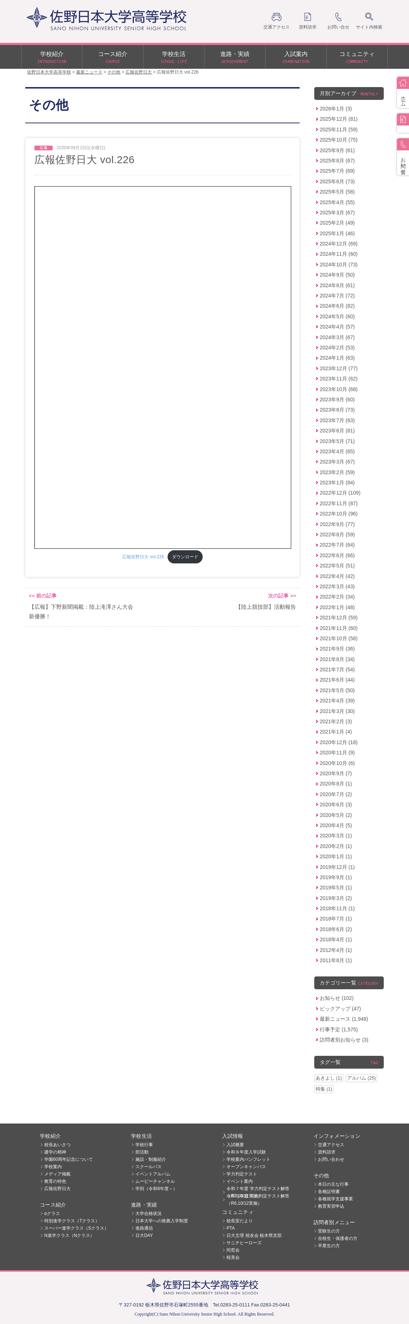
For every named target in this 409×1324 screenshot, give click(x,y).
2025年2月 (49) (337, 223)
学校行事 (144, 1144)
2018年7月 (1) (336, 919)
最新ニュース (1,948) (344, 1019)
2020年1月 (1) (336, 856)
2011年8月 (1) (336, 960)
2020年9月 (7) (336, 773)
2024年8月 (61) (337, 285)
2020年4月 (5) (336, 825)
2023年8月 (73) (337, 410)
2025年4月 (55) (337, 202)
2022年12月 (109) (340, 493)
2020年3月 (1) (336, 836)
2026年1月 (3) (336, 109)
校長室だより (239, 1220)
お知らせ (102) (337, 998)
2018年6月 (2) (336, 929)
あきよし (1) (329, 1078)
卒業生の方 (329, 1245)
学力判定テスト (241, 1174)
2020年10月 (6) (337, 763)
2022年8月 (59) (337, 534)
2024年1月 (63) (337, 358)
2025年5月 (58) (337, 192)
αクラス (52, 1213)
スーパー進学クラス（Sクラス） (76, 1228)
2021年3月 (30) (337, 711)
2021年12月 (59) (339, 617)
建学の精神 (55, 1152)
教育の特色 (55, 1181)
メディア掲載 (57, 1174)
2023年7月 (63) (337, 420)
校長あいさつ (57, 1144)
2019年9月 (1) (336, 877)
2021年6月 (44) (337, 680)
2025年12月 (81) (339, 119)
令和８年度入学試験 (246, 1152)
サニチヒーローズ (244, 1242)
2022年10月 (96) (339, 514)
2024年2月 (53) (337, 347)
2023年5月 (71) (337, 441)
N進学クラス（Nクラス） (69, 1235)
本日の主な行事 (333, 1184)
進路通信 (144, 1228)
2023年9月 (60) (337, 399)
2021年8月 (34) (337, 659)
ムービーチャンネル (155, 1181)
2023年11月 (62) (339, 379)
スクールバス (148, 1166)
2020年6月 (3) (336, 804)
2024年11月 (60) (339, 254)
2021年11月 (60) (339, 628)
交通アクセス (331, 1144)
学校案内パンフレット (248, 1159)
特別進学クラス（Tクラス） (72, 1220)
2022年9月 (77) (337, 524)
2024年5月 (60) (337, 316)
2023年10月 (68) (339, 389)
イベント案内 (239, 1181)
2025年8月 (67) (337, 161)
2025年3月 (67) (337, 212)
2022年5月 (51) (337, 566)
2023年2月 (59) (337, 472)
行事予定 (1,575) (339, 1029)
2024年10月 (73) (339, 264)
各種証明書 (329, 1191)
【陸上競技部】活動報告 (266, 607)
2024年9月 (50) (337, 275)
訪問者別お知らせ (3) (344, 1040)
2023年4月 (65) (337, 451)
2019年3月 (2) (336, 898)
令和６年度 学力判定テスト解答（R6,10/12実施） (257, 1199)
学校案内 (53, 1166)
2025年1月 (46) (337, 233)
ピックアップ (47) (340, 1009)
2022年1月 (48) (337, 607)
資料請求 (326, 1152)
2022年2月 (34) (337, 597)
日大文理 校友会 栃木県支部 (254, 1235)
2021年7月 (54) (337, 669)
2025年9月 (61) (337, 150)
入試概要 (235, 1144)
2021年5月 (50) (337, 690)
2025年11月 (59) (339, 129)
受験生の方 (329, 1231)
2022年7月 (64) (337, 545)
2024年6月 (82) (337, 306)
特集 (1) (324, 1089)
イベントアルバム (152, 1174)
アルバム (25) (361, 1078)
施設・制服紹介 (150, 1159)
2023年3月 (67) (337, 462)
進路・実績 (234, 58)
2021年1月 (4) (336, 732)
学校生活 (173, 58)
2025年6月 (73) (337, 181)
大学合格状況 (148, 1213)
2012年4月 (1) (336, 950)
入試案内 (296, 58)
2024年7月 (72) (337, 296)
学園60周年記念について (68, 1159)
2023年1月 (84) (337, 482)
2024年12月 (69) (339, 244)
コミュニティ (357, 58)
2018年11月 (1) (337, 908)
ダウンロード (185, 556)
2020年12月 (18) (339, 742)
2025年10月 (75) (339, 140)
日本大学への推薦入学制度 (161, 1220)
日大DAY (144, 1235)
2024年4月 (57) (337, 327)
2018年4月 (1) (336, 939)
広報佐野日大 (57, 1188)
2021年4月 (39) (337, 701)
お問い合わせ (331, 1159)
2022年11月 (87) (339, 503)
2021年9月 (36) (337, 649)
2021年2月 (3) (336, 721)
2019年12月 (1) (337, 867)
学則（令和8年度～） (156, 1188)
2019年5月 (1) (336, 887)
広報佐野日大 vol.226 (143, 556)
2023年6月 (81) (337, 431)
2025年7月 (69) (337, 171)
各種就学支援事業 (335, 1198)
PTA (230, 1228)
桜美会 (233, 1257)
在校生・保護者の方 (337, 1238)
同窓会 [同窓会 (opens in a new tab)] (233, 1250)
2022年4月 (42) (337, 576)
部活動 (142, 1152)
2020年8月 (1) (336, 784)
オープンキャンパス (246, 1166)
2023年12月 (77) (339, 368)
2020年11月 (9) (337, 752)
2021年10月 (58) (339, 638)
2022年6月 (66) (337, 555)
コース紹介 (112, 58)
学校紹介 (52, 58)
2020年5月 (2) (336, 815)
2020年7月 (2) (336, 794)
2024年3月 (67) (337, 337)
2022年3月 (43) (337, 586)
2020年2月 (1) (336, 846)
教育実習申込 (331, 1206)
